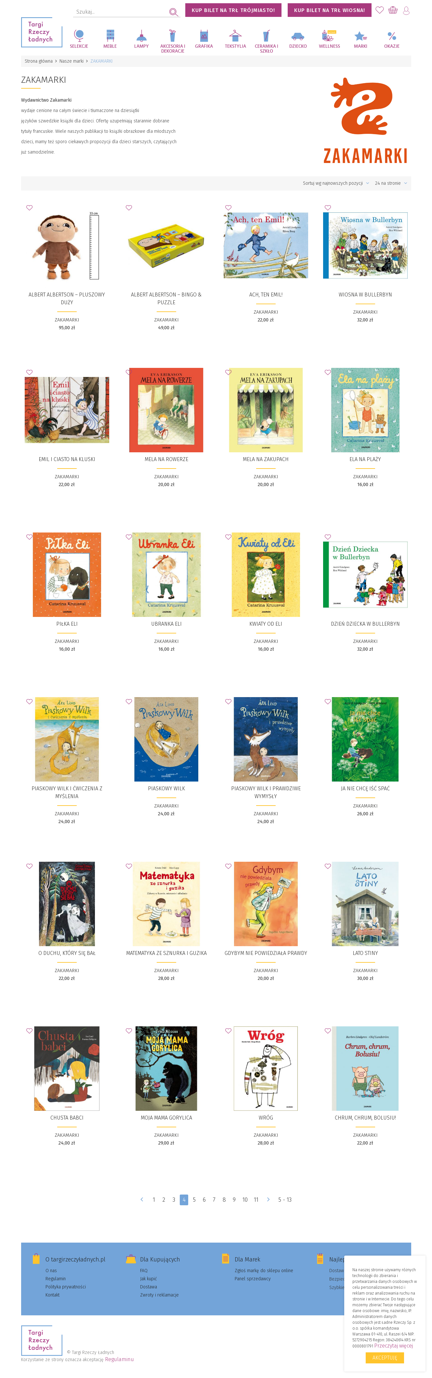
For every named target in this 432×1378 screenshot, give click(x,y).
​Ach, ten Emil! (265, 295)
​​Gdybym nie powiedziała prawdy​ (266, 953)
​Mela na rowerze (166, 459)
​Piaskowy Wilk (166, 788)
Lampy (141, 46)
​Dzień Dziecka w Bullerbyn (365, 624)
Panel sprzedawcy (253, 1279)
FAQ (144, 1270)
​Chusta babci (67, 1118)
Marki (360, 46)
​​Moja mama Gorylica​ (166, 1118)
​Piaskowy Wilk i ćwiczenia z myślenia (67, 792)
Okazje (391, 46)
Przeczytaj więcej (393, 1346)
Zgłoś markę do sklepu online (264, 1270)
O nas (51, 1270)
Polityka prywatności (66, 1287)
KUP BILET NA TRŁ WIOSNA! (329, 10)
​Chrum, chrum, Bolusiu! (365, 1118)
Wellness (329, 46)
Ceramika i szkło (266, 49)
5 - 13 (285, 1199)
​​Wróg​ (266, 1118)
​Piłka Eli (67, 624)
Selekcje (79, 46)
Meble (110, 46)
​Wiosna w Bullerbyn (365, 295)
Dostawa (148, 1287)
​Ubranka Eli (166, 624)
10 (245, 1199)
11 (256, 1199)
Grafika (204, 46)
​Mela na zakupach (266, 459)
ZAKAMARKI (67, 320)
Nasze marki (72, 61)
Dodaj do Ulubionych (31, 209)
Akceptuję (385, 1358)
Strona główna (39, 61)
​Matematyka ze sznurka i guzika (166, 953)
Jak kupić (148, 1279)
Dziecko (298, 46)
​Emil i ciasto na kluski (67, 459)
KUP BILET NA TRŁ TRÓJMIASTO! (233, 10)
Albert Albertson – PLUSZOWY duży (67, 299)
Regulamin (56, 1279)
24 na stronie (391, 183)
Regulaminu (119, 1359)
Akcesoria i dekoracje (172, 49)
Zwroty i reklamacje (159, 1295)
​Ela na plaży (365, 459)
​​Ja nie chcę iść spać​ (365, 788)
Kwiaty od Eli (265, 624)
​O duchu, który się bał (67, 953)
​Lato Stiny (365, 953)
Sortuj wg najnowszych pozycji (336, 183)
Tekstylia (235, 46)
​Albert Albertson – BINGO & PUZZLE (166, 299)
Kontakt (52, 1295)
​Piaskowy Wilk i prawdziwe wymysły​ (266, 792)
